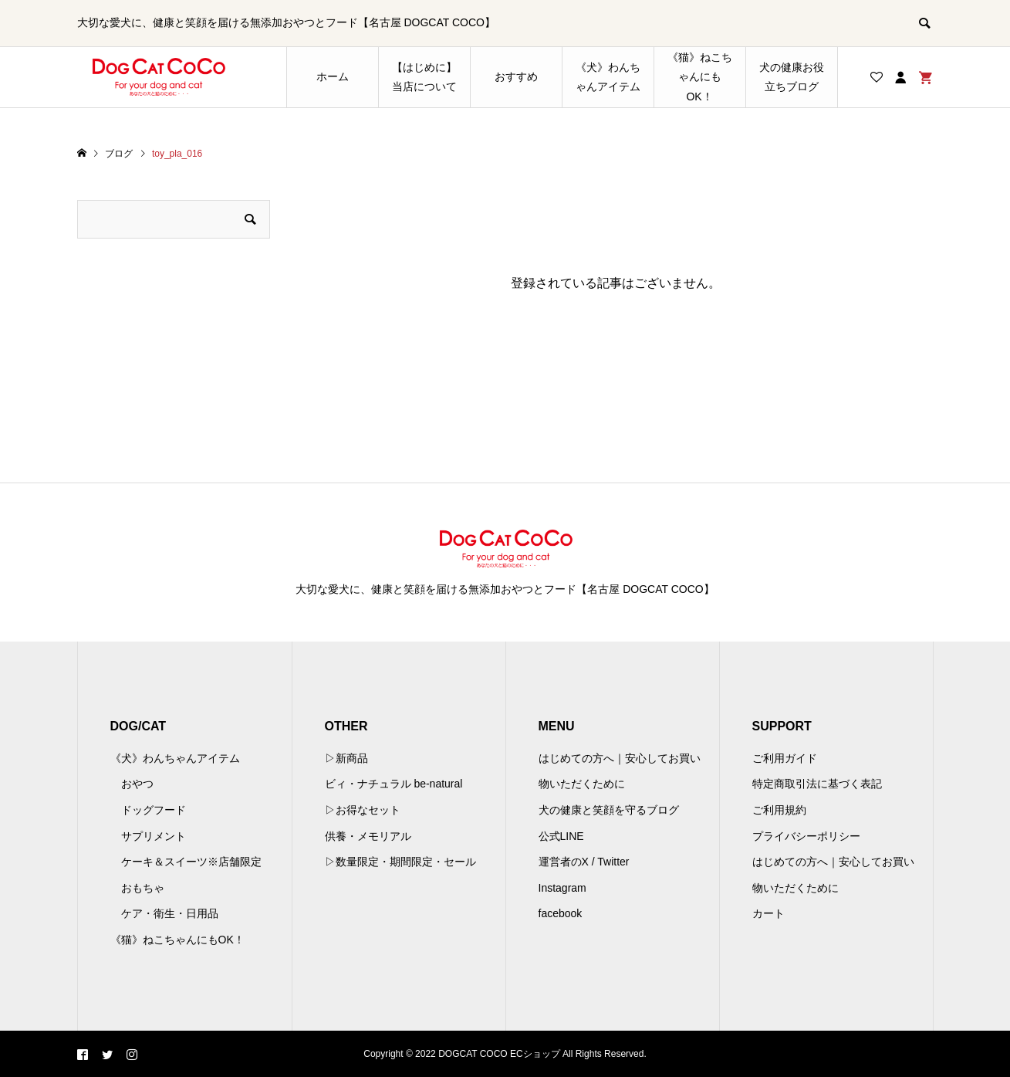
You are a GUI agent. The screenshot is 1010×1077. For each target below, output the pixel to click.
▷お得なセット (362, 810)
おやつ (137, 783)
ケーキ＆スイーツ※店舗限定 (191, 861)
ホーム (332, 76)
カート (768, 913)
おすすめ (516, 76)
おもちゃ (142, 888)
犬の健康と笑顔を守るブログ (609, 810)
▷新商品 (346, 758)
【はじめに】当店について (424, 77)
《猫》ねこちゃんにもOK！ (699, 76)
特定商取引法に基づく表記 (817, 783)
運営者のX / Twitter (584, 861)
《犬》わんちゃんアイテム (608, 77)
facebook (561, 913)
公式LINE (561, 836)
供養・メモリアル (368, 836)
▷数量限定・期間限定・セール (400, 861)
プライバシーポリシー (806, 836)
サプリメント (153, 836)
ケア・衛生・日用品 (169, 913)
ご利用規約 (779, 810)
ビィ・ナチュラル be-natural (394, 783)
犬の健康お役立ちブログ (791, 77)
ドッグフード (153, 810)
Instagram (562, 888)
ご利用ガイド (784, 758)
